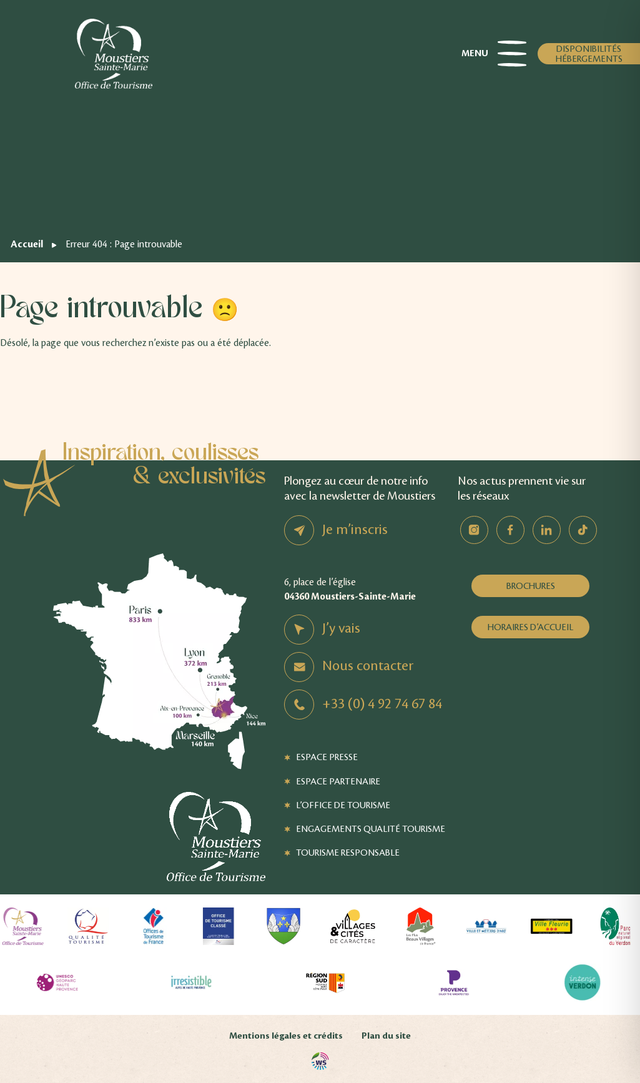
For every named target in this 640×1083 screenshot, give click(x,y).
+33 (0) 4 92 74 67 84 (382, 703)
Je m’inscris (355, 529)
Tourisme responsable (348, 852)
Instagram (474, 530)
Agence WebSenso (320, 1061)
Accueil (27, 244)
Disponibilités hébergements (589, 53)
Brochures (530, 585)
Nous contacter (367, 665)
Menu (493, 54)
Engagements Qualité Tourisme (370, 828)
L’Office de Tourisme (343, 805)
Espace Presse (327, 757)
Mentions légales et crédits (286, 1036)
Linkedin (547, 530)
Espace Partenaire (338, 781)
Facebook (510, 530)
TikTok (583, 530)
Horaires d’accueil (530, 627)
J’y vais (341, 628)
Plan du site (386, 1036)
